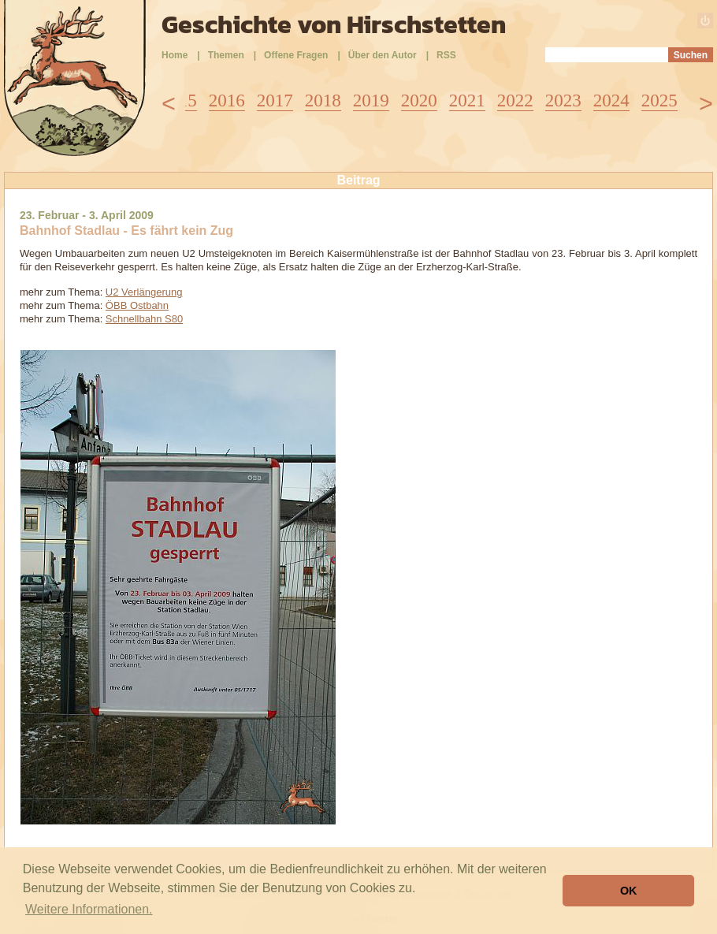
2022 (515, 100)
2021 (467, 100)
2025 (659, 100)
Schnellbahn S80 (144, 319)
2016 (227, 100)
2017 (275, 100)
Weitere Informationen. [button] (89, 909)
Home (175, 55)
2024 (611, 100)
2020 (419, 100)
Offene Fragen (296, 55)
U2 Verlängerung (144, 292)
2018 (323, 100)
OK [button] (628, 890)
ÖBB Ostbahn (137, 305)
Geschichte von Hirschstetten (334, 24)
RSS (446, 55)
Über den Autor (382, 55)
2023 (563, 100)
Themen (226, 55)
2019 (371, 100)
